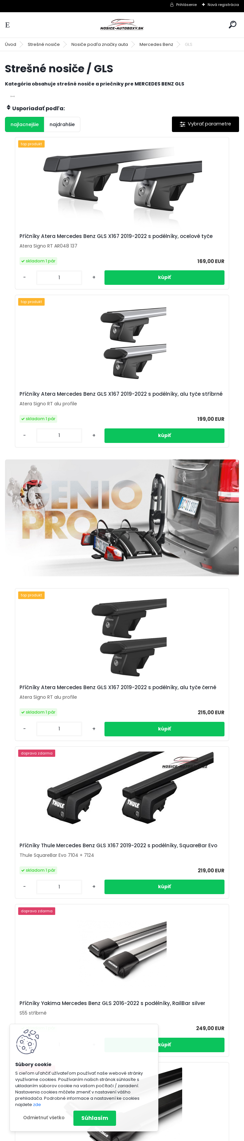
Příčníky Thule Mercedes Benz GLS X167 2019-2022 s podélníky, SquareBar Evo (178, 538)
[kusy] (31, 283)
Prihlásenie (186, 4)
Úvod (10, 44)
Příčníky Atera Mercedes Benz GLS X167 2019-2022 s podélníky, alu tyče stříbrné (180, 239)
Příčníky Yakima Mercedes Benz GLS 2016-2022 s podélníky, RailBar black (175, 701)
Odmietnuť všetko (43, 1118)
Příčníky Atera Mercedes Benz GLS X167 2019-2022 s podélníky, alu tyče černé (62, 538)
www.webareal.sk (149, 1134)
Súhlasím (94, 1118)
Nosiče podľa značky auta (99, 44)
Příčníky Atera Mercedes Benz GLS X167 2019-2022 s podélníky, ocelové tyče (62, 239)
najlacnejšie (25, 124)
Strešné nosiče (44, 44)
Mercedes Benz (156, 44)
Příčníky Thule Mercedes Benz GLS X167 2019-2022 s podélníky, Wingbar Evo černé (178, 868)
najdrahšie (62, 124)
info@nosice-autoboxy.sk (183, 1022)
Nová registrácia (223, 4)
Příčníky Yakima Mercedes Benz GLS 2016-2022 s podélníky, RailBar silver (58, 701)
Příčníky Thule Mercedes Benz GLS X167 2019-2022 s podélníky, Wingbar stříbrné (61, 868)
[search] (232, 24)
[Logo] (122, 25)
